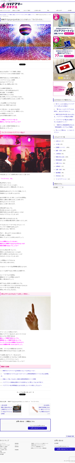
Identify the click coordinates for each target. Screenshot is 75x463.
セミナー (16, 445)
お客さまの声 (59, 10)
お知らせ (58, 141)
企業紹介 (58, 166)
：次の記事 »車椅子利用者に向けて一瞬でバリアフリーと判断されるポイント (44, 409)
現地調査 (16, 449)
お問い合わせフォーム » (37, 428)
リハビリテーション (61, 179)
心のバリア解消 (27, 10)
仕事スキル (59, 163)
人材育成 (58, 153)
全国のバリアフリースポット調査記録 (38, 448)
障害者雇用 (59, 160)
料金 (48, 10)
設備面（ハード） (31, 14)
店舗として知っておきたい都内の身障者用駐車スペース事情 (19, 379)
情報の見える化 (60, 157)
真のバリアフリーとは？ (5, 10)
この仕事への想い (37, 10)
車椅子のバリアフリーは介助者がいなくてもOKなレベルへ (19, 370)
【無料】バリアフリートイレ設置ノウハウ (39, 443)
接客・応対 (59, 150)
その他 (57, 144)
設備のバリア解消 (16, 10)
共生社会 (58, 176)
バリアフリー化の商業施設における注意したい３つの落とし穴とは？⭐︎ (22, 385)
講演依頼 (16, 446)
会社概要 (69, 10)
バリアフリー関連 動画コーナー (37, 446)
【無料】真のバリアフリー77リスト (38, 445)
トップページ (2, 443)
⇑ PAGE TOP (70, 436)
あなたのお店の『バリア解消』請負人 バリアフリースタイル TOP (13, 14)
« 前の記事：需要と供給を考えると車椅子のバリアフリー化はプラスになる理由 (6, 409)
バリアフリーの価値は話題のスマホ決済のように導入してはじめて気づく (23, 382)
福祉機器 (58, 172)
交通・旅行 (59, 169)
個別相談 (16, 443)
